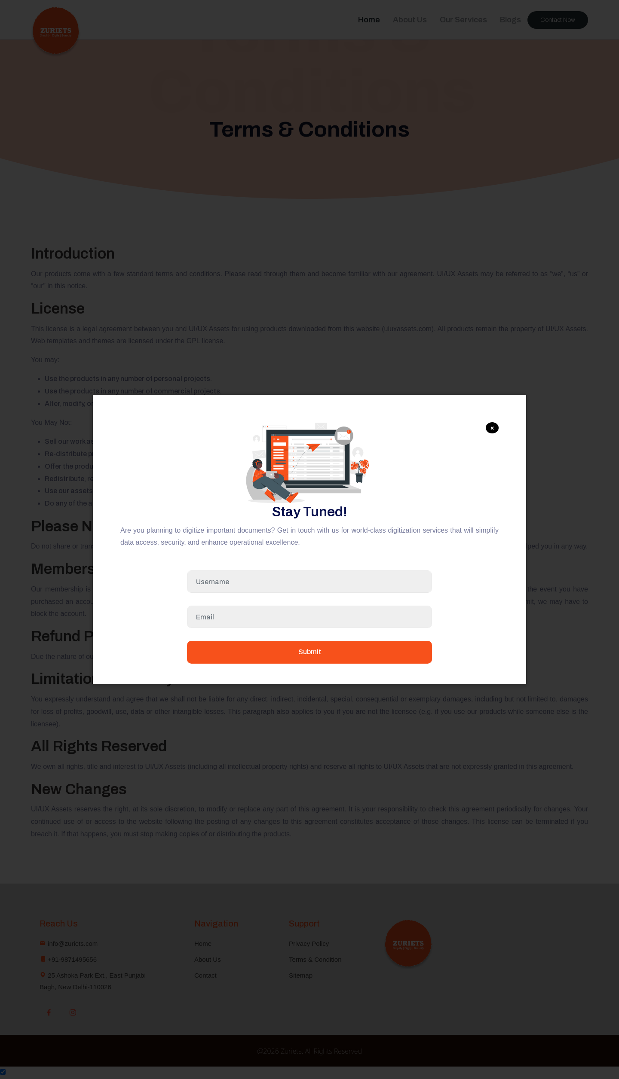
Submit (309, 651)
